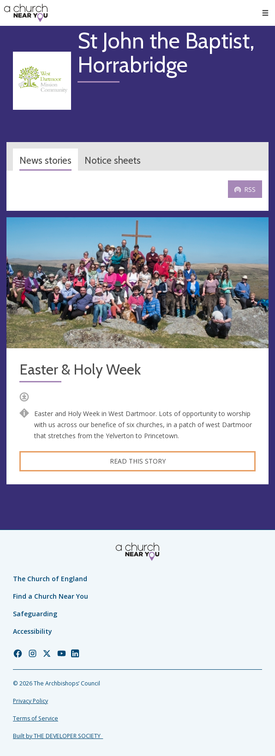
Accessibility (32, 631)
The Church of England (50, 578)
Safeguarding (35, 613)
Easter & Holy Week (80, 369)
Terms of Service (35, 718)
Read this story (138, 461)
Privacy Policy (30, 701)
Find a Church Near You (50, 596)
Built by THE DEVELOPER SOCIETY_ (58, 736)
